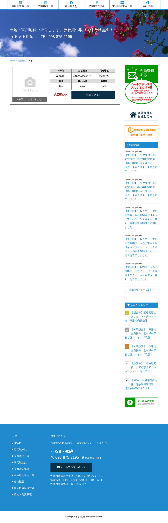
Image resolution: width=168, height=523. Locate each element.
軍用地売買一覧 (20, 4)
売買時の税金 (96, 4)
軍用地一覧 (20, 449)
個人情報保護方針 (24, 488)
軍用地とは (71, 4)
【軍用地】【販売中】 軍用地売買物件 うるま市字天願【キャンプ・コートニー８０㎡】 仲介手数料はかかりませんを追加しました (141, 247)
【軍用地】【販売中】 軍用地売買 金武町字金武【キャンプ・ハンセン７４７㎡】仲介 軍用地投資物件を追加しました (141, 219)
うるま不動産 (21, 36)
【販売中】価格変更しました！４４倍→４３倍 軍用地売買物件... (140, 316)
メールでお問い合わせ (71, 467)
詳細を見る (92, 95)
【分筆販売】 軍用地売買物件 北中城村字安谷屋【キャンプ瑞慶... (140, 333)
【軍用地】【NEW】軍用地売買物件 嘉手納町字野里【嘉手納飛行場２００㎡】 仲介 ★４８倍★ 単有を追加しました (141, 163)
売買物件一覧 (46, 4)
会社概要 (147, 4)
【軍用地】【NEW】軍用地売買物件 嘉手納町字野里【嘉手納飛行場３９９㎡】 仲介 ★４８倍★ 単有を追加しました (141, 191)
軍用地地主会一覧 (122, 4)
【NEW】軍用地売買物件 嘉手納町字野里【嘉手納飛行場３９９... (141, 384)
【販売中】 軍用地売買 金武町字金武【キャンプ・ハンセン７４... (140, 367)
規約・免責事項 (23, 494)
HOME (18, 443)
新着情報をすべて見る (141, 289)
